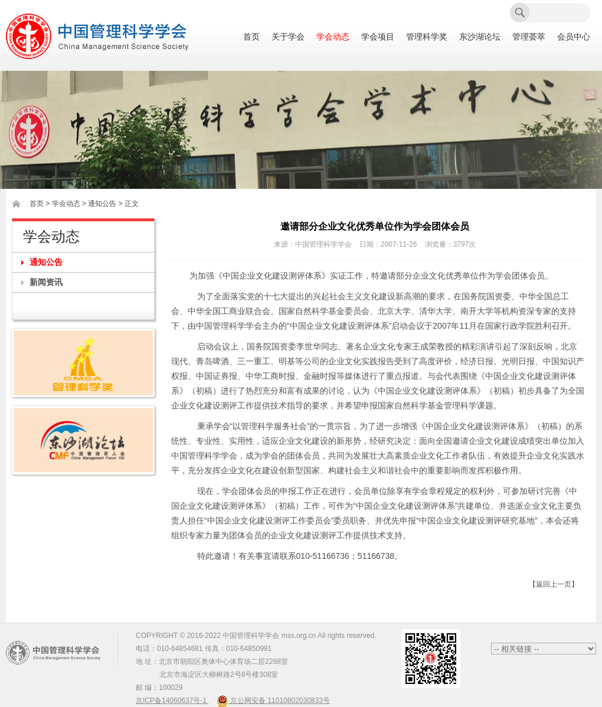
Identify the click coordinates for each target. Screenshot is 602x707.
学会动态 (332, 36)
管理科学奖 (426, 36)
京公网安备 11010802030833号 (273, 700)
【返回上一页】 (553, 584)
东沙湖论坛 (479, 36)
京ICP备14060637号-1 (172, 700)
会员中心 (573, 36)
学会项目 (377, 36)
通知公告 (46, 262)
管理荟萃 (528, 36)
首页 (251, 36)
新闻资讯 (46, 282)
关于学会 (288, 36)
